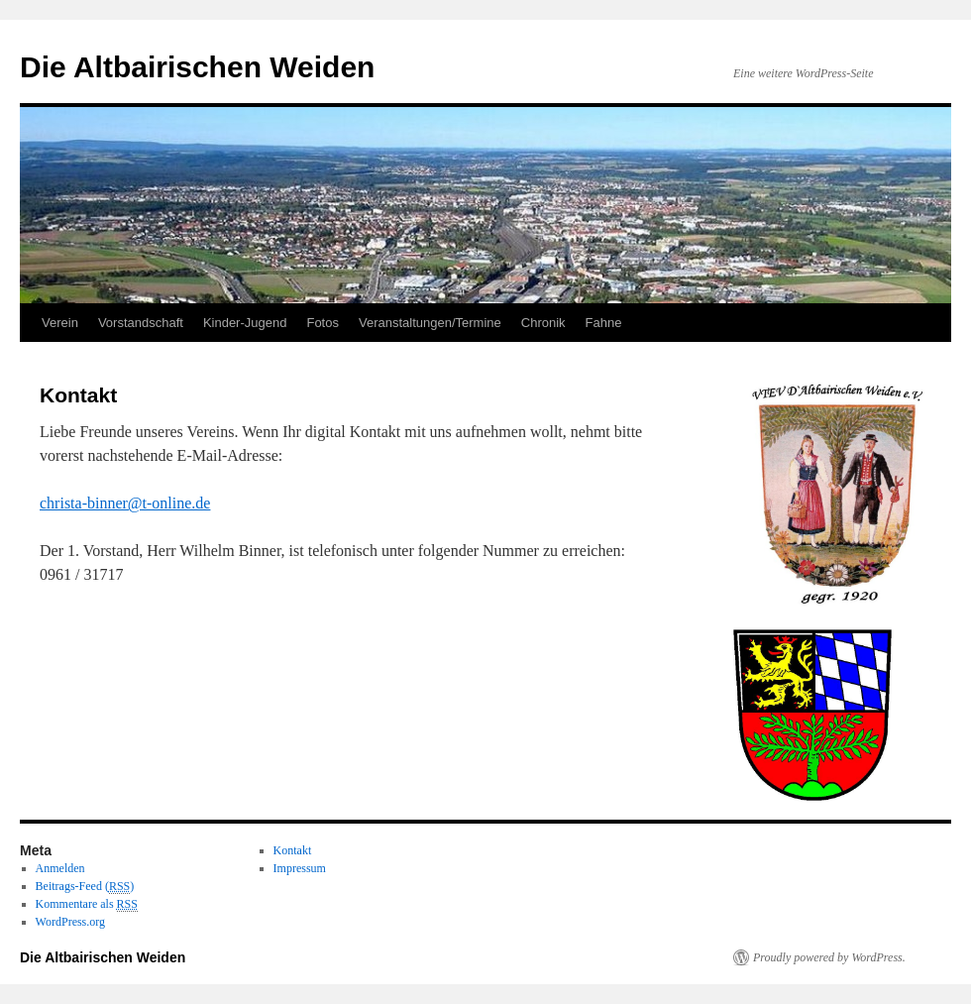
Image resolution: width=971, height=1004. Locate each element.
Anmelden (60, 868)
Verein (60, 322)
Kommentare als (87, 904)
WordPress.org (70, 922)
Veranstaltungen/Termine (430, 322)
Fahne (604, 322)
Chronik (543, 322)
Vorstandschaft (140, 322)
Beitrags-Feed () (85, 886)
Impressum (299, 868)
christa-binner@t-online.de (125, 503)
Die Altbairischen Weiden (197, 67)
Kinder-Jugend (245, 322)
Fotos (322, 322)
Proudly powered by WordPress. (829, 957)
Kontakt (292, 850)
